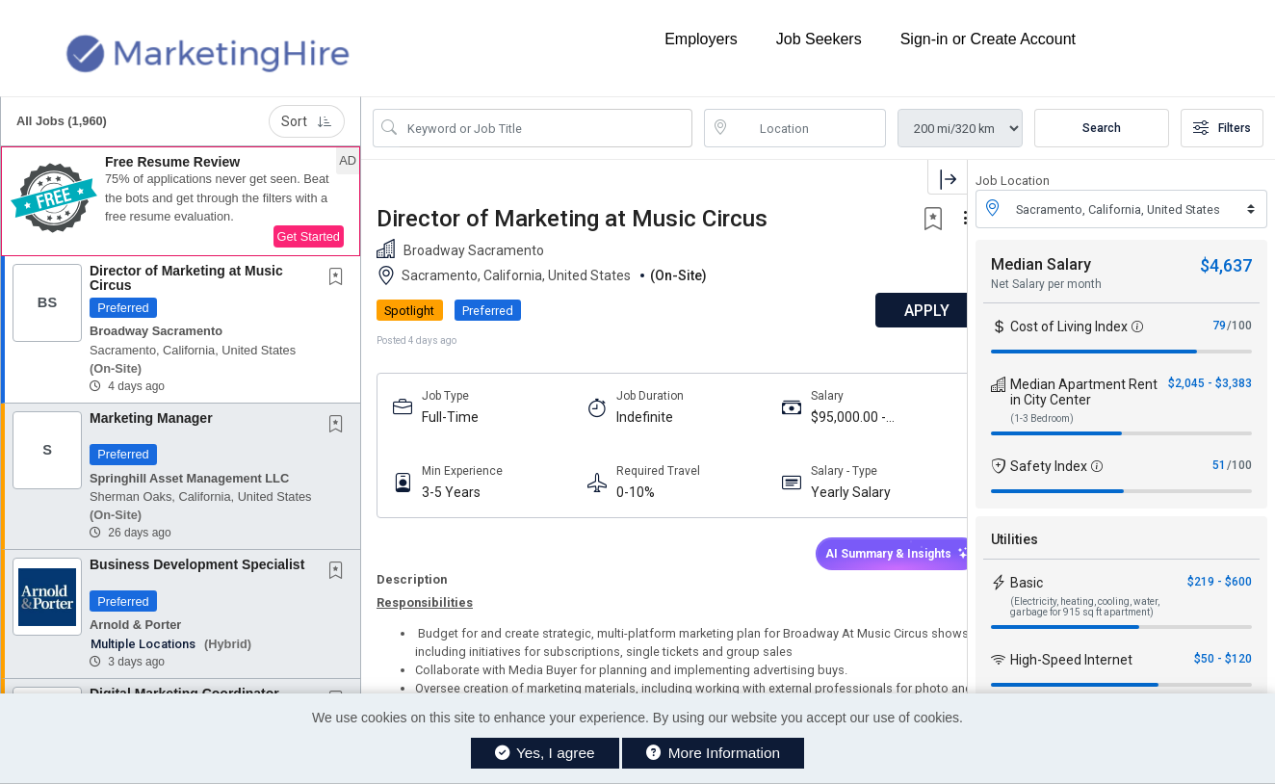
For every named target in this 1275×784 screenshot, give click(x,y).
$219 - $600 (1219, 581)
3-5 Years (451, 492)
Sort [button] (306, 121)
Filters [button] (1222, 128)
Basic (1026, 582)
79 (1219, 325)
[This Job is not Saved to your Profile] (339, 278)
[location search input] (809, 128)
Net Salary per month (1046, 284)
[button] (180, 201)
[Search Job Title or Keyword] (546, 128)
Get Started (308, 236)
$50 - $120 (1223, 659)
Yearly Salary (833, 492)
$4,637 (1226, 265)
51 (1219, 465)
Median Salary (1041, 264)
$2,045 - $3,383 (1210, 383)
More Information (713, 753)
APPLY (900, 310)
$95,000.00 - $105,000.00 (831, 417)
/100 (1239, 325)
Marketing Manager (151, 418)
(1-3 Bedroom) (1042, 418)
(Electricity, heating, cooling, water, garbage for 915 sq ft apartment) (1084, 606)
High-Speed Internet (1071, 659)
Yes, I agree (545, 753)
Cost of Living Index (1069, 326)
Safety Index (1048, 466)
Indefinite (636, 417)
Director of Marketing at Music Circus (186, 278)
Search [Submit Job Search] (1101, 128)
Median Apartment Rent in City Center (1084, 392)
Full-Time (450, 417)
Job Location (1013, 180)
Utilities (1014, 539)
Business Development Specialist (197, 564)
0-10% (627, 492)
